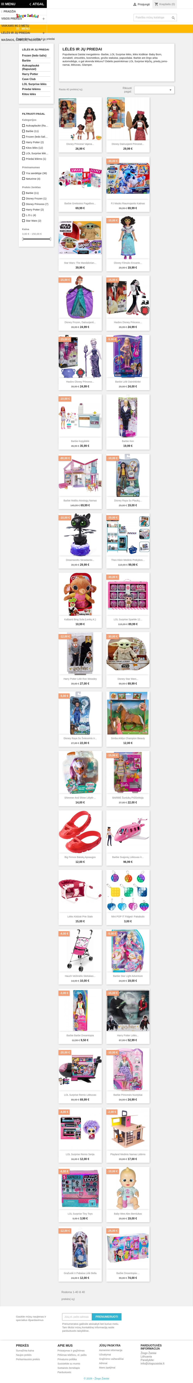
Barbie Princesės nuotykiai (127, 1094)
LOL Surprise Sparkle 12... (128, 619)
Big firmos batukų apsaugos (80, 857)
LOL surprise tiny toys (80, 1213)
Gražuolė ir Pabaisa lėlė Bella (80, 1273)
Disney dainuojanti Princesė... (128, 144)
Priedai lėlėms (31, 89)
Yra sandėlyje (36, 173)
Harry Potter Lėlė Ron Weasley (80, 678)
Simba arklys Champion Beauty (128, 738)
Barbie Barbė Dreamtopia (80, 1035)
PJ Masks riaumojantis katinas (128, 203)
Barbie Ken (128, 441)
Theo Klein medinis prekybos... (128, 560)
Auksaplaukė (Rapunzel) (30, 67)
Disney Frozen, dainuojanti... (80, 322)
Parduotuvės (64, 1372)
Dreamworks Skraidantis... (80, 560)
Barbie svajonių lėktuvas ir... (127, 857)
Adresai (103, 1363)
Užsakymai (105, 1354)
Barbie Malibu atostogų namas (80, 500)
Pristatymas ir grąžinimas (71, 1350)
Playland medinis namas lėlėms (127, 1154)
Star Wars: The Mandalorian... (80, 262)
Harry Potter (30, 74)
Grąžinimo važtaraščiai (111, 1359)
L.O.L (31, 215)
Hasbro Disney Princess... (128, 322)
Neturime (33, 178)
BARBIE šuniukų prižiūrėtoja (127, 797)
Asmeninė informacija (110, 1350)
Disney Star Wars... (128, 678)
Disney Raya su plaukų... (128, 500)
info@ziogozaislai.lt (152, 1363)
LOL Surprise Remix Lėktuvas (80, 1094)
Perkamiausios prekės (28, 1359)
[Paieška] (155, 17)
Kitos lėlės (29, 94)
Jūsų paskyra (110, 1345)
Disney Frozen (36, 198)
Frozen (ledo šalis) (34, 55)
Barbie (26, 60)
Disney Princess (37, 204)
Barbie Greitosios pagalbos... (80, 203)
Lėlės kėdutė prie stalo (80, 916)
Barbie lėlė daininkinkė (128, 381)
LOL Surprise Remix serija (80, 1154)
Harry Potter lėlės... (128, 1035)
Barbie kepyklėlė (80, 441)
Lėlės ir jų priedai (35, 49)
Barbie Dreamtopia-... (127, 1273)
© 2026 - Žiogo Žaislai (96, 1378)
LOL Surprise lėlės (34, 84)
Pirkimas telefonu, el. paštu (72, 1355)
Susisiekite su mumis (29, 4)
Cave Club (29, 79)
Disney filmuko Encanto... (128, 262)
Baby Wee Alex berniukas (128, 1213)
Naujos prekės (24, 1355)
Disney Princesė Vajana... (80, 144)
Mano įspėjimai (107, 1367)
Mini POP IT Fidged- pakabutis (128, 916)
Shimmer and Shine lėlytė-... (80, 797)
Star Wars (33, 220)
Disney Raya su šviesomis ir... (80, 738)
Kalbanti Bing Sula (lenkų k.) (80, 619)
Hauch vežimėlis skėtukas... (80, 976)
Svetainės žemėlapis (69, 1368)
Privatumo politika (67, 1359)
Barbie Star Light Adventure (128, 976)
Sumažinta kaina (25, 1350)
